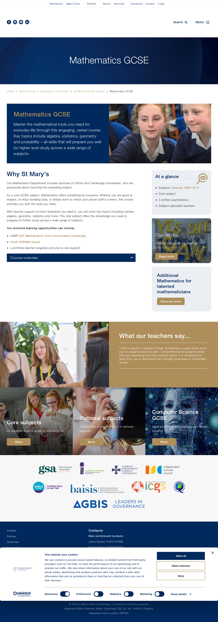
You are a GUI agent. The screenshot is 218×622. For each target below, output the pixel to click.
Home (10, 91)
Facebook (9, 22)
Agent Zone (73, 3)
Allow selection (181, 587)
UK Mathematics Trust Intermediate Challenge (52, 236)
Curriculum (62, 91)
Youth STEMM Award (25, 242)
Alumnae (119, 3)
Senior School (27, 91)
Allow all (181, 577)
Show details (179, 615)
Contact (150, 3)
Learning (45, 91)
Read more (166, 256)
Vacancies (137, 3)
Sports (106, 3)
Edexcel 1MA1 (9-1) (185, 187)
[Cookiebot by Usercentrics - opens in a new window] (22, 615)
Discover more (171, 301)
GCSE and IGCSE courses (89, 91)
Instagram (15, 22)
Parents (91, 3)
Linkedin (27, 22)
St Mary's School (109, 22)
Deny (181, 597)
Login (161, 3)
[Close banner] (213, 574)
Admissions (56, 3)
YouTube (21, 22)
